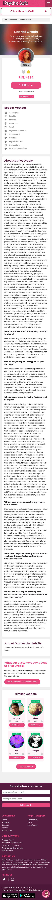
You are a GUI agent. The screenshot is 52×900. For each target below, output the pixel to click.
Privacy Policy (8, 840)
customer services (40, 865)
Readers (5, 825)
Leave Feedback (26, 96)
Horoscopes (7, 830)
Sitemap (38, 890)
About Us (6, 822)
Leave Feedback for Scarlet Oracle (22, 681)
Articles (5, 827)
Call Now (26, 85)
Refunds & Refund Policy (12, 842)
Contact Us (33, 819)
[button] (26, 11)
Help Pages (32, 825)
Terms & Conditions (10, 845)
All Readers (13, 20)
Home (5, 20)
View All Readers (26, 766)
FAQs (30, 822)
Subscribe (26, 805)
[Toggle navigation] (48, 3)
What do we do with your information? (12, 849)
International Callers (24, 890)
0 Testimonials (26, 91)
